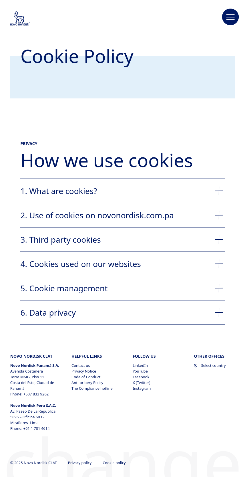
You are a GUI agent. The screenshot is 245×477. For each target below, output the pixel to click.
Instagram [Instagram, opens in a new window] (142, 388)
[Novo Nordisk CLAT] (27, 18)
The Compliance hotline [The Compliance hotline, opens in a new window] (92, 388)
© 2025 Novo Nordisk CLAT (34, 462)
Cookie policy (115, 462)
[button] (230, 17)
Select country (210, 365)
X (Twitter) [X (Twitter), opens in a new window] (141, 382)
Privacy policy (80, 462)
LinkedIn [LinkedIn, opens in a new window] (140, 365)
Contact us (80, 365)
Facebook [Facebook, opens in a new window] (141, 376)
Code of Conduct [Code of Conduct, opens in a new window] (86, 376)
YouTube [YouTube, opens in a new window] (140, 371)
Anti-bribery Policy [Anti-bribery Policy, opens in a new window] (87, 382)
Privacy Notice (83, 371)
